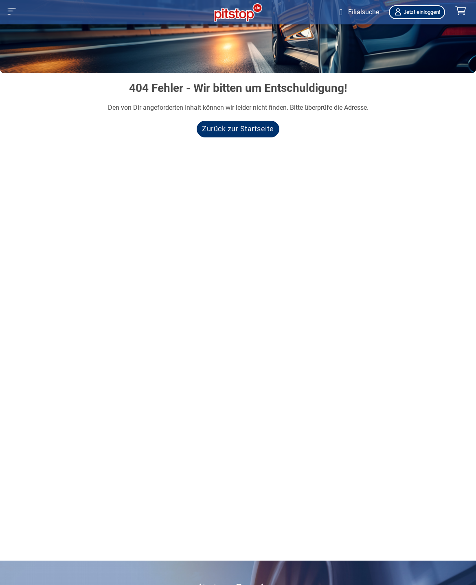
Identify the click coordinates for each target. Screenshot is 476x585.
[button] (12, 11)
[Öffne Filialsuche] (357, 12)
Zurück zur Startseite (238, 129)
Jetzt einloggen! (417, 12)
